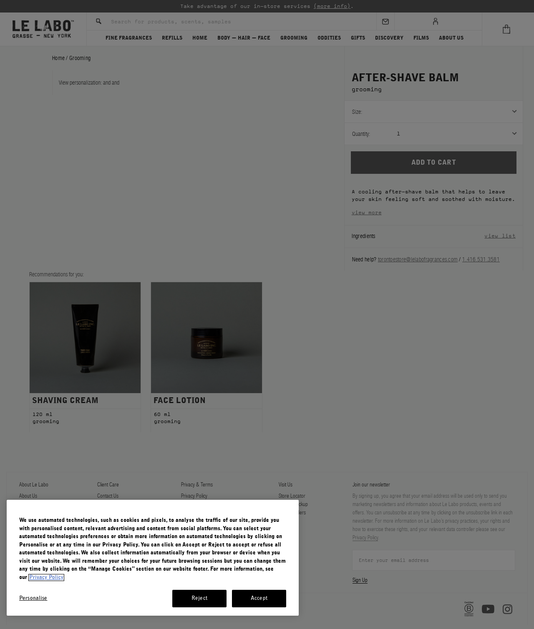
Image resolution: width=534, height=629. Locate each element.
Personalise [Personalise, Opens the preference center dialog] (33, 598)
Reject (199, 598)
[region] (153, 558)
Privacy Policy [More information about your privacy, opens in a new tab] (46, 577)
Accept (259, 598)
